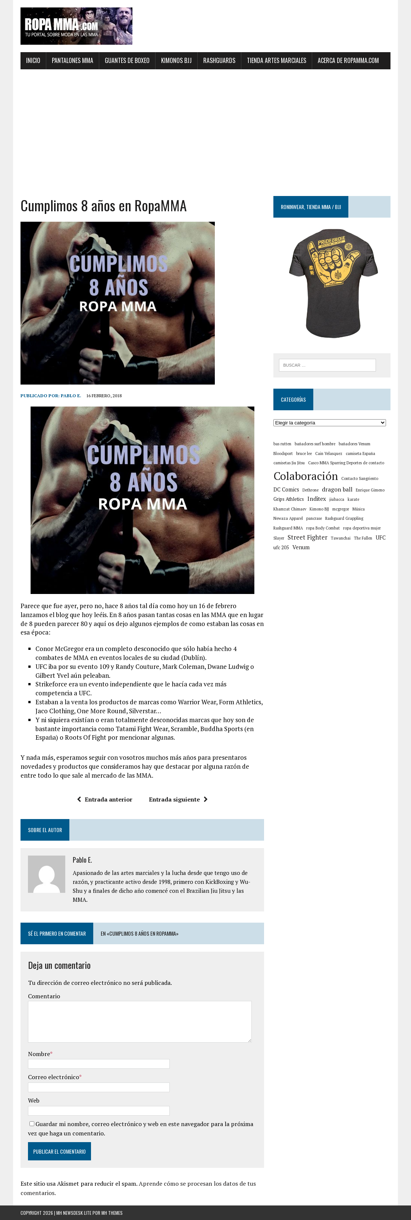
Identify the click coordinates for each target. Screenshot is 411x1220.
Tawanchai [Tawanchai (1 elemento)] (341, 538)
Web (34, 1100)
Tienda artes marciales (276, 60)
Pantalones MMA (72, 60)
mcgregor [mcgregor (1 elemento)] (340, 509)
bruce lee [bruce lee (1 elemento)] (304, 453)
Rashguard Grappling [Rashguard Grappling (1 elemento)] (344, 518)
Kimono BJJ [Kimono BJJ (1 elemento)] (319, 509)
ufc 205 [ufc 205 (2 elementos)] (281, 547)
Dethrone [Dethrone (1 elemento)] (310, 490)
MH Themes (112, 1213)
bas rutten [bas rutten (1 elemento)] (282, 443)
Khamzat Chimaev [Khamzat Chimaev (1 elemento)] (289, 509)
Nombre (39, 1054)
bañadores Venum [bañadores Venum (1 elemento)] (354, 443)
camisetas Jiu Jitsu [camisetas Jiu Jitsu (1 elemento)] (289, 462)
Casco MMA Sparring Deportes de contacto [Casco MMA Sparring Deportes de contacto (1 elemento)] (346, 462)
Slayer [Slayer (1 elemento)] (278, 538)
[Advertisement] (205, 132)
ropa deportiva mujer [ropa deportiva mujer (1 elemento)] (362, 528)
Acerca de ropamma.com (348, 60)
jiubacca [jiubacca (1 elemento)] (336, 499)
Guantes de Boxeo (127, 60)
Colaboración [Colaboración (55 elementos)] (305, 476)
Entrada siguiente (178, 799)
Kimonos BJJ (176, 60)
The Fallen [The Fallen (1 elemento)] (363, 538)
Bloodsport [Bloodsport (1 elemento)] (283, 453)
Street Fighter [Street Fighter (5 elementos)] (307, 537)
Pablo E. (71, 395)
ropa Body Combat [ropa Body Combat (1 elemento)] (323, 528)
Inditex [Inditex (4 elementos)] (316, 499)
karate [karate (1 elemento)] (353, 499)
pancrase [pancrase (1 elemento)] (314, 518)
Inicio (33, 60)
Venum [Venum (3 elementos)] (301, 547)
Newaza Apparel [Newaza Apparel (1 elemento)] (288, 518)
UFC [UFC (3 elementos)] (381, 537)
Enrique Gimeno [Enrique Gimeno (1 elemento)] (370, 490)
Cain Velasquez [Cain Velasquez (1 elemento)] (328, 453)
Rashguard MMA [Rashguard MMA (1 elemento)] (288, 528)
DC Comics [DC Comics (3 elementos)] (286, 489)
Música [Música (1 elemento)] (358, 509)
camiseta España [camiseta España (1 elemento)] (360, 453)
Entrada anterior (104, 799)
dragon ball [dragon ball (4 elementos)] (337, 489)
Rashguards (219, 60)
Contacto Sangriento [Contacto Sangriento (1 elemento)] (359, 478)
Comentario (44, 996)
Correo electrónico (53, 1077)
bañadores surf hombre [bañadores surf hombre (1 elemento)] (315, 443)
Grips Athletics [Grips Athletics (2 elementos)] (288, 499)
